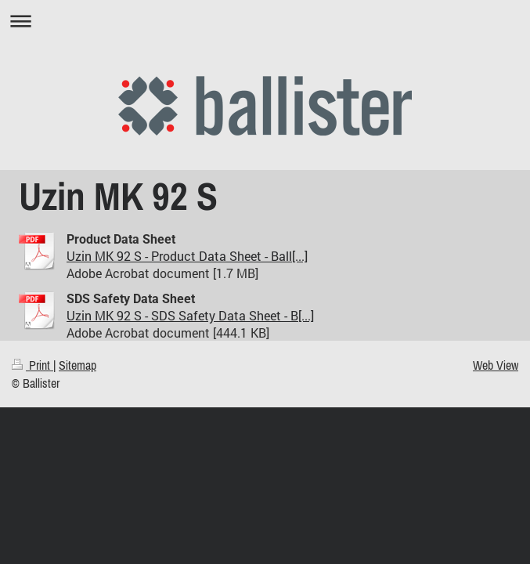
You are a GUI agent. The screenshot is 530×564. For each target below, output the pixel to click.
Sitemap (77, 365)
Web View (495, 365)
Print (32, 365)
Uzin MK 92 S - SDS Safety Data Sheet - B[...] (190, 315)
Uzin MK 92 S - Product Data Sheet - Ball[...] (187, 256)
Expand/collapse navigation (265, 21)
